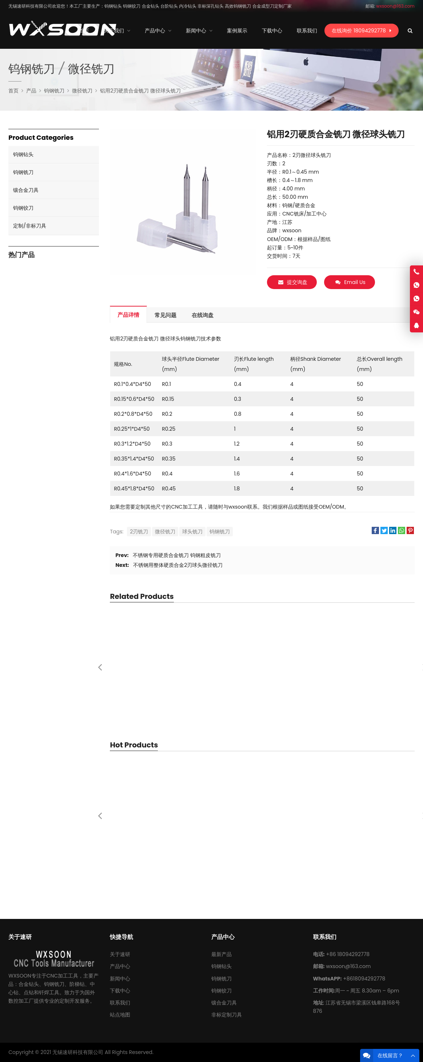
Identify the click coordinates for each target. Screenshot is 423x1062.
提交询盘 (292, 282)
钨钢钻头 (23, 154)
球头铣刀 (192, 531)
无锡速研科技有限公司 (77, 1052)
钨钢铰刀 (23, 208)
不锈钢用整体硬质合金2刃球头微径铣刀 (178, 565)
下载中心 (120, 990)
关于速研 (120, 954)
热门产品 (21, 255)
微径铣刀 (165, 531)
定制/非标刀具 (29, 225)
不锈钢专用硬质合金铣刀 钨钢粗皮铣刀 (177, 555)
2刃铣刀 (139, 531)
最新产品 (221, 954)
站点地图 (120, 1014)
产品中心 (120, 966)
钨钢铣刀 (219, 531)
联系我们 (120, 1002)
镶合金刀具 (26, 190)
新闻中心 (120, 978)
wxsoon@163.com (348, 966)
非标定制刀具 (226, 1014)
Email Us (350, 282)
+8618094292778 (364, 978)
